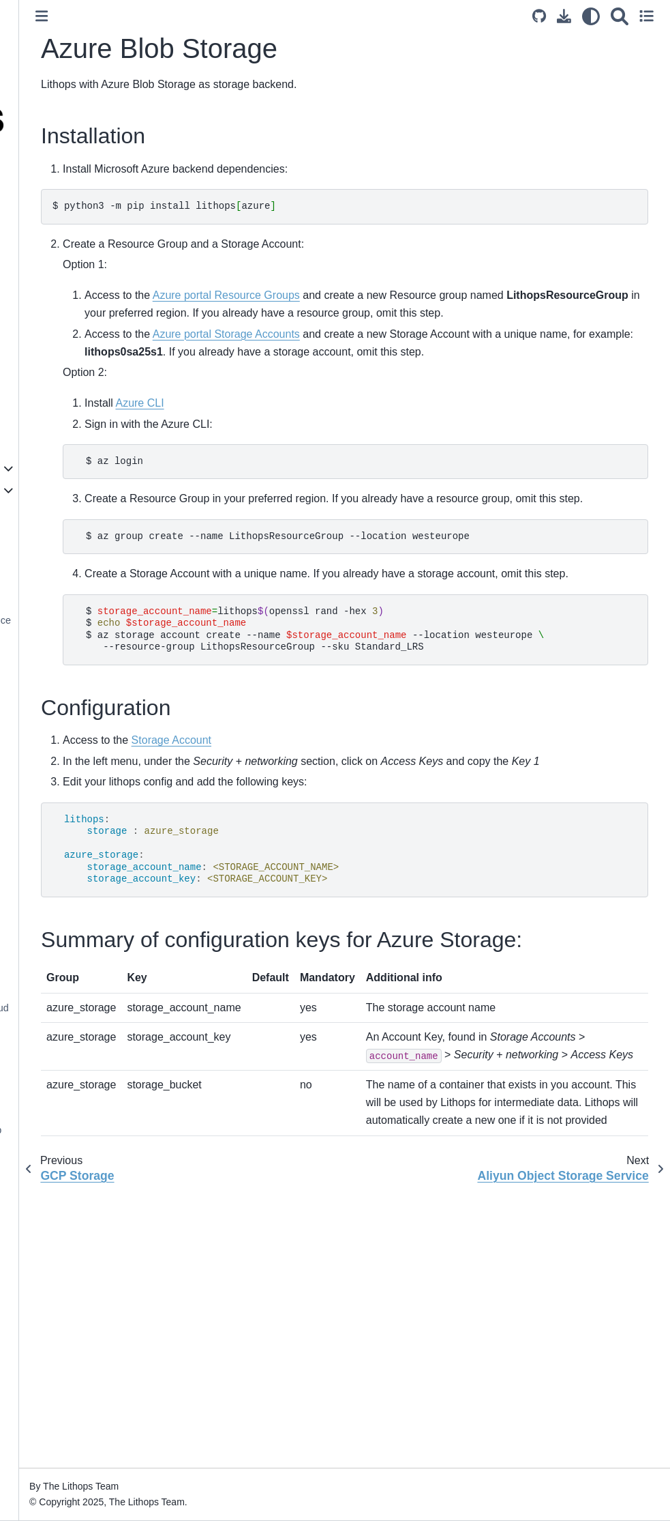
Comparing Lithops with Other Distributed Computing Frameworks (82, 286)
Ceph (40, 663)
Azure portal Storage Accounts (374, 352)
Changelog (41, 1409)
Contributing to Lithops (67, 1387)
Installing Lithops (54, 425)
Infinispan (50, 749)
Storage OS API (52, 1108)
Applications (44, 1366)
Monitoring (40, 1208)
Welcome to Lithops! (62, 191)
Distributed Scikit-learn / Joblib (84, 1130)
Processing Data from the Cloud (87, 1007)
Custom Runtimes (56, 1230)
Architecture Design (61, 249)
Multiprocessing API (61, 1086)
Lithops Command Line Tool (78, 367)
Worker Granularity (59, 850)
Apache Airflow (50, 1151)
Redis (41, 728)
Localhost (50, 511)
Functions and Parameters (75, 829)
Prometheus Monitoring (68, 1286)
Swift (39, 706)
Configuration (47, 446)
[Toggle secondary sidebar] (646, 16)
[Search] (619, 16)
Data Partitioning (54, 1029)
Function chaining (56, 872)
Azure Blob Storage (74, 598)
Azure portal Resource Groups (374, 295)
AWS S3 (47, 554)
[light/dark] (591, 16)
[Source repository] (539, 16)
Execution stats (51, 893)
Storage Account (319, 812)
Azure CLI (288, 439)
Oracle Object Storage (77, 641)
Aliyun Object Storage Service (94, 620)
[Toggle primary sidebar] (190, 16)
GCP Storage (58, 576)
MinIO (42, 685)
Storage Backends (61, 489)
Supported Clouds (57, 324)
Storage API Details (60, 950)
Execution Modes (55, 346)
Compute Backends (61, 468)
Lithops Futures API (61, 807)
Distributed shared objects (74, 1308)
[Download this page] (564, 16)
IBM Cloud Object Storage (85, 533)
